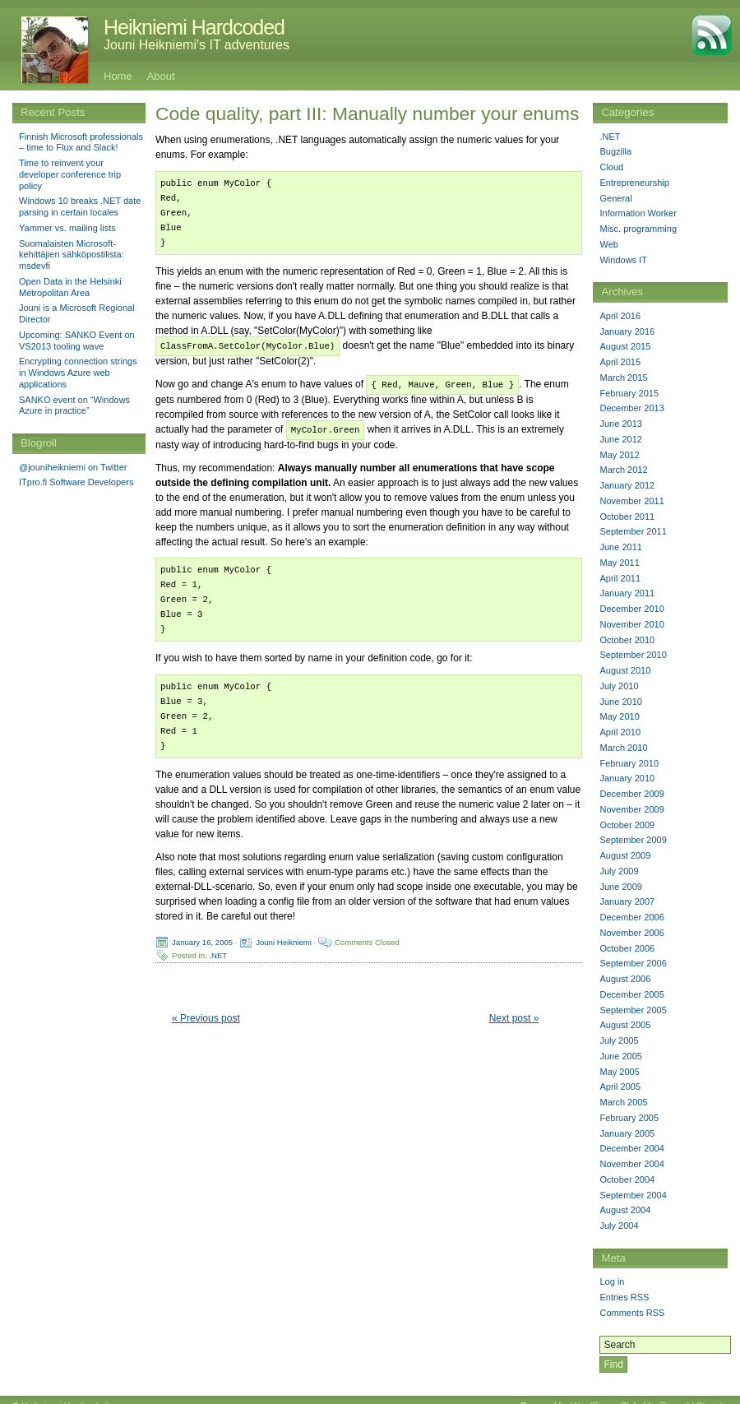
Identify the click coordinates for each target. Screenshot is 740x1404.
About (161, 76)
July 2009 (618, 871)
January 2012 (626, 485)
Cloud (611, 167)
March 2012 (623, 470)
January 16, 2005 (202, 938)
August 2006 (624, 979)
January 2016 (626, 331)
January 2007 (626, 901)
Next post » (514, 1016)
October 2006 (626, 948)
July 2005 (618, 1040)
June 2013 (620, 424)
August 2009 (624, 855)
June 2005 (620, 1056)
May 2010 (619, 716)
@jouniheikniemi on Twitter (73, 467)
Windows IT (622, 260)
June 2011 (620, 547)
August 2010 (624, 670)
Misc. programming (638, 229)
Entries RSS (624, 1297)
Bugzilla (615, 151)
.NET (218, 952)
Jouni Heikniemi (284, 938)
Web (608, 244)
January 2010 (626, 778)
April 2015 (620, 362)
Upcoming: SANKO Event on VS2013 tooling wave (77, 340)
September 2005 (632, 1010)
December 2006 (631, 917)
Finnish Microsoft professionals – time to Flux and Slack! (81, 142)
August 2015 (624, 346)
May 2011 (619, 563)
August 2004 (624, 1210)
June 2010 (620, 702)
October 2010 (626, 640)
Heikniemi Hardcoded (194, 27)
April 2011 (620, 578)
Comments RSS (631, 1313)
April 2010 (620, 732)
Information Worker (637, 213)
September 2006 (632, 963)
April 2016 (620, 316)
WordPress (593, 1393)
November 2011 (631, 501)
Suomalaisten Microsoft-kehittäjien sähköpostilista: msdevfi (71, 255)
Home (118, 76)
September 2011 (632, 531)
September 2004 (632, 1195)
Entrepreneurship (633, 183)
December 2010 (631, 609)
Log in (611, 1281)
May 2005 (619, 1072)
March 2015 (623, 377)
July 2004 (618, 1225)
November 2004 (631, 1164)
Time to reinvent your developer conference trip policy (70, 174)
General (615, 198)
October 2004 (626, 1179)
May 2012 (619, 455)
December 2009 (631, 794)
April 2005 (620, 1086)
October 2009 (626, 825)
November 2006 (631, 933)
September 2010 (632, 655)
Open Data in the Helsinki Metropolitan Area (70, 287)
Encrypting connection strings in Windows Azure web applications (78, 372)
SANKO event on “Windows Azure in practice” (74, 405)
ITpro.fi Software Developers (76, 482)
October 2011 (626, 516)
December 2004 (631, 1148)
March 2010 (623, 748)
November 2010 (631, 624)
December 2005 (631, 994)
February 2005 (629, 1118)
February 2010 (629, 763)
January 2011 (626, 593)
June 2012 (620, 439)
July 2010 (618, 686)
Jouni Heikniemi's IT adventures (196, 45)
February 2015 (629, 393)
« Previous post (206, 1016)
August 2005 (624, 1025)
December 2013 (631, 408)
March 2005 (623, 1102)
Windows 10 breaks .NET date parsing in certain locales (80, 206)
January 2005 (626, 1133)
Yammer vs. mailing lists (67, 228)
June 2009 (620, 887)
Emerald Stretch (692, 1393)
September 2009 (632, 840)
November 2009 (631, 809)
